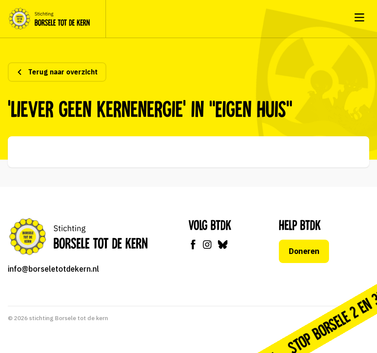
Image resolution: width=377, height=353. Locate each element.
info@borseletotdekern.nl (53, 269)
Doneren (304, 251)
